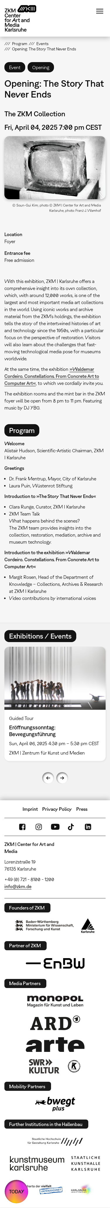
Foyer (9, 241)
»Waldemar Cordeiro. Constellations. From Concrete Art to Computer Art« (51, 376)
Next (62, 778)
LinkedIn (88, 826)
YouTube (55, 826)
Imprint (30, 809)
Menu (100, 11)
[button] (55, 167)
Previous (48, 778)
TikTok (71, 826)
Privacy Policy (57, 809)
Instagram (39, 826)
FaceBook (22, 826)
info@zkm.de (17, 886)
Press (81, 809)
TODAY (16, 1191)
